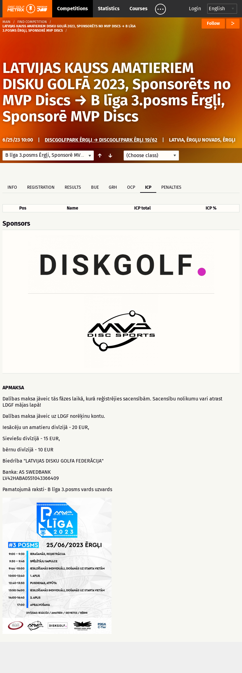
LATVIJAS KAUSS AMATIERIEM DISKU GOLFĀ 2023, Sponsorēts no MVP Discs (116, 84)
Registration (41, 187)
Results (73, 187)
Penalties (171, 187)
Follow (213, 23)
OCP (131, 187)
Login (195, 8)
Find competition (32, 22)
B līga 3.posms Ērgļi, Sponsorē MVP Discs (113, 108)
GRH (113, 187)
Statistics (109, 8)
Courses (139, 8)
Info (12, 187)
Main (6, 22)
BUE (95, 187)
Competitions (72, 8)
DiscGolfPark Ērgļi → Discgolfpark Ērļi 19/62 (101, 140)
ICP (148, 187)
